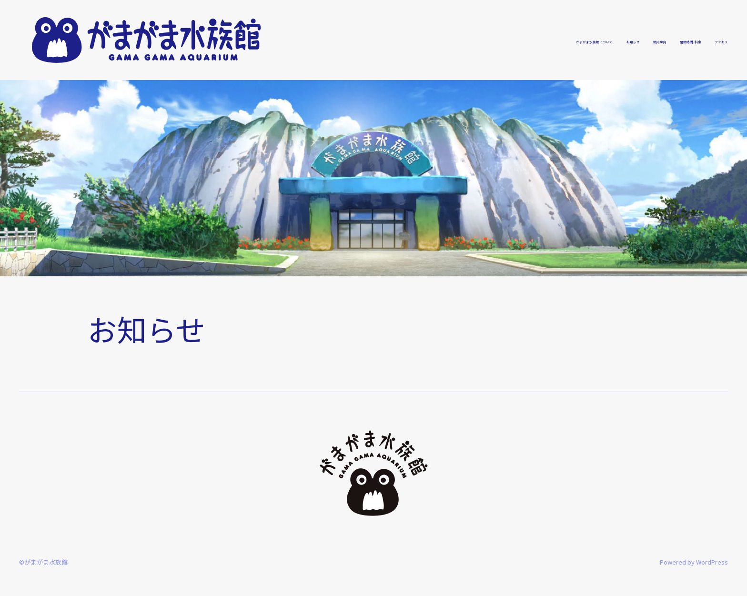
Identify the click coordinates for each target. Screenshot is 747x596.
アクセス (713, 40)
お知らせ (562, 40)
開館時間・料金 (660, 40)
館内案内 (606, 40)
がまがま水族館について (492, 40)
